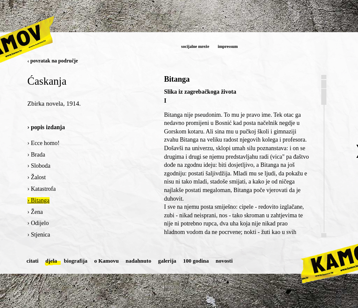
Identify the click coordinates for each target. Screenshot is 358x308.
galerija (167, 261)
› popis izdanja (46, 127)
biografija (76, 261)
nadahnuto (138, 261)
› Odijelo (38, 223)
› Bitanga (38, 200)
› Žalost (36, 177)
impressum (228, 46)
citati (32, 261)
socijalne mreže (195, 46)
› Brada (36, 154)
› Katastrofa (41, 189)
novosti (224, 261)
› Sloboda (38, 166)
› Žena (35, 212)
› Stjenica (38, 234)
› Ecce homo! (43, 143)
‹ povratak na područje (52, 61)
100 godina (196, 261)
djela (51, 261)
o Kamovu (106, 261)
